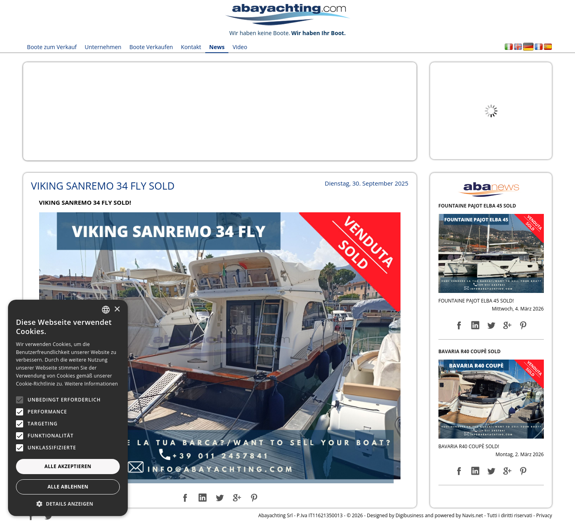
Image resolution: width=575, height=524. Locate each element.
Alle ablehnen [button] (68, 486)
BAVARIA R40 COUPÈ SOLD (469, 351)
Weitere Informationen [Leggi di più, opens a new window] (91, 383)
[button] (68, 504)
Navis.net (472, 515)
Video (239, 47)
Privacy (544, 515)
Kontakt (191, 47)
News (217, 47)
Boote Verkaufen (151, 47)
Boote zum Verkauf (52, 47)
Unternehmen (103, 47)
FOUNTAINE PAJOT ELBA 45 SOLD (477, 205)
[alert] (68, 408)
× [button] (117, 309)
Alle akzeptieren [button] (67, 466)
